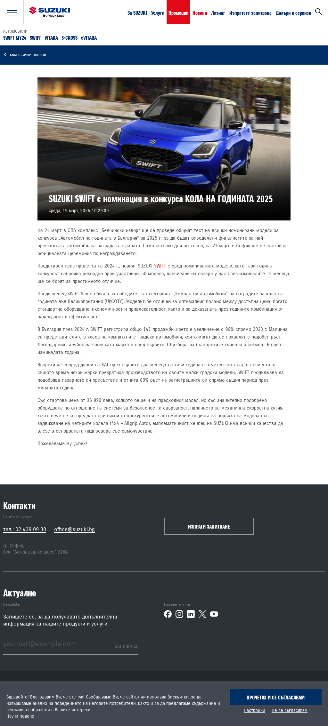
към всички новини (24, 55)
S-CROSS (70, 37)
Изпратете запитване (250, 12)
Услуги (157, 12)
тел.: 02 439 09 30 (24, 529)
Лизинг (218, 12)
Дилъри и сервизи (293, 12)
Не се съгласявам (290, 710)
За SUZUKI (137, 12)
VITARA (51, 37)
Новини (200, 12)
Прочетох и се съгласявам (276, 697)
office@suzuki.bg (74, 529)
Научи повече (20, 716)
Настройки (254, 710)
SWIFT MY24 (14, 37)
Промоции (178, 12)
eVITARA (89, 37)
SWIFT (35, 37)
